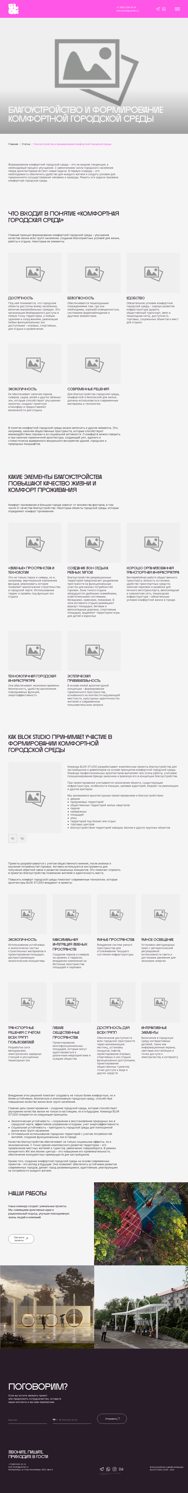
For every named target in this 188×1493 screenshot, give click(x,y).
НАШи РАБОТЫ (27, 1193)
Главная (13, 144)
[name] (27, 1420)
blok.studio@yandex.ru (18, 1467)
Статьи (26, 144)
